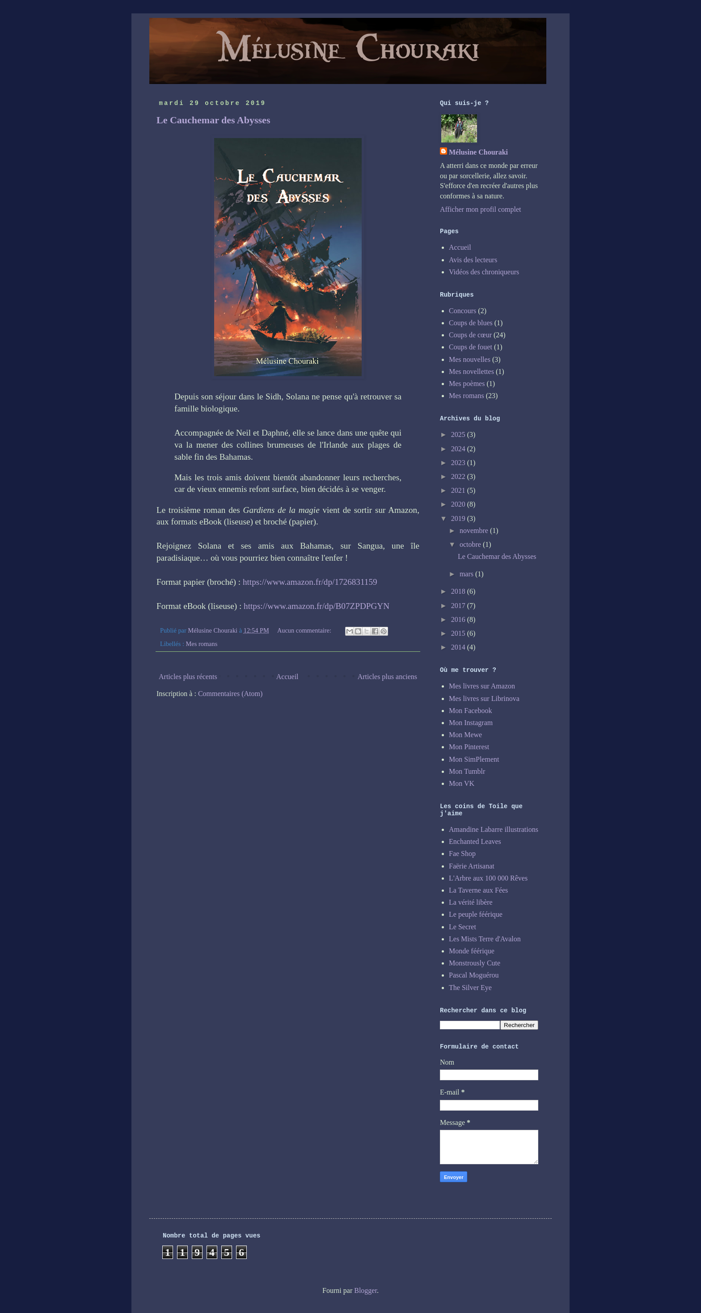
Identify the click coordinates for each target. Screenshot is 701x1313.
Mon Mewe (465, 734)
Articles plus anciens (387, 676)
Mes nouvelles (469, 359)
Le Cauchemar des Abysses (213, 120)
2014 (459, 647)
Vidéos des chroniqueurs (484, 272)
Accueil (287, 676)
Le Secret (462, 927)
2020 (459, 504)
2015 (459, 633)
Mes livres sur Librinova (484, 698)
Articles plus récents (188, 676)
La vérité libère (471, 902)
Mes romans (202, 643)
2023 (459, 462)
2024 (459, 449)
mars (467, 574)
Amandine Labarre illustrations (493, 829)
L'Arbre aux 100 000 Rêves (488, 878)
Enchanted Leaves (475, 841)
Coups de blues (471, 323)
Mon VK (461, 783)
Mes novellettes (471, 371)
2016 (459, 619)
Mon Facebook (470, 710)
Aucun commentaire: (305, 630)
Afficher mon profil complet (480, 209)
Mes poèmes (467, 383)
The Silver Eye (470, 987)
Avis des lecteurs (473, 260)
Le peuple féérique (476, 914)
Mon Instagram (471, 722)
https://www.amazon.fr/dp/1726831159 (310, 582)
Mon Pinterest (469, 747)
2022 (459, 476)
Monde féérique (471, 951)
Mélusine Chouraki (478, 152)
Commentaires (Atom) (230, 693)
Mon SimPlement (474, 759)
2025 (459, 434)
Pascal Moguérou (474, 975)
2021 (459, 490)
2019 (459, 518)
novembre (475, 530)
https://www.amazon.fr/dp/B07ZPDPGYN (316, 606)
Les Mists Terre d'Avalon (485, 939)
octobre (471, 544)
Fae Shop (462, 853)
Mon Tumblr (467, 771)
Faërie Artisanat (471, 866)
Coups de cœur (470, 335)
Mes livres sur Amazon (482, 686)
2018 (459, 591)
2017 (459, 605)
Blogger (365, 1290)
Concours (462, 311)
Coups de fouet (470, 347)
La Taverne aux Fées (478, 890)
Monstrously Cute (474, 963)
